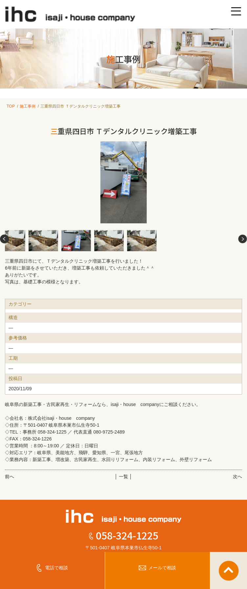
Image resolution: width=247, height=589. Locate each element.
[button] (4, 239)
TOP (11, 106)
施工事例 (27, 106)
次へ (237, 476)
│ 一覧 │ (123, 476)
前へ (9, 476)
